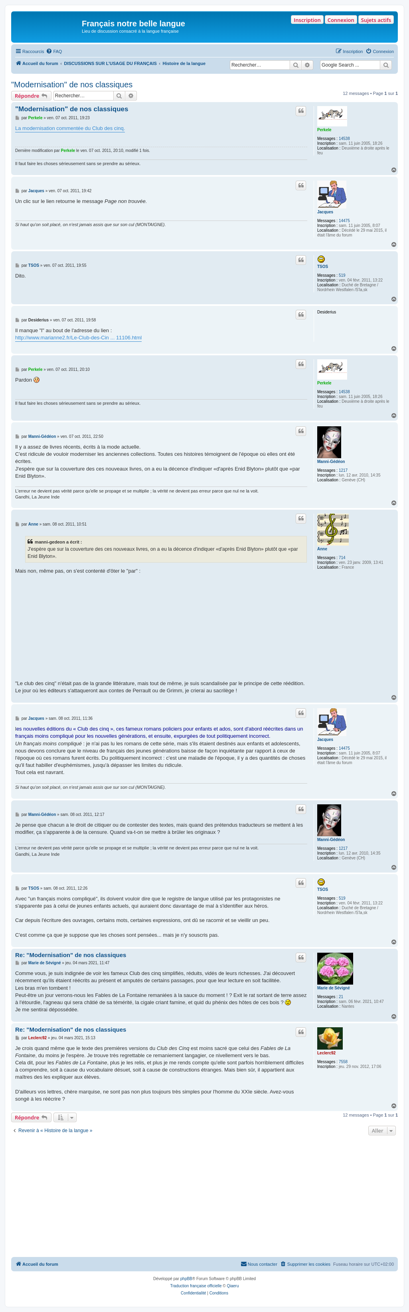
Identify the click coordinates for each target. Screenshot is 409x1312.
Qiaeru (233, 1286)
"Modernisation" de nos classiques (71, 84)
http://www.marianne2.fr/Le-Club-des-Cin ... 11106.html (78, 338)
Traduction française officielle (196, 1286)
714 (342, 558)
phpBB (186, 1279)
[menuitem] (54, 51)
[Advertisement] (204, 1197)
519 (342, 275)
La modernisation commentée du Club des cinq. (70, 128)
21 (341, 997)
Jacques (325, 212)
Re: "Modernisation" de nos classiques (70, 954)
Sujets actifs (376, 20)
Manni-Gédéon (331, 461)
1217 (343, 470)
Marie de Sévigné (333, 988)
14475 (344, 221)
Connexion (341, 20)
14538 (344, 138)
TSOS (322, 266)
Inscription (307, 20)
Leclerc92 (326, 1053)
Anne (322, 549)
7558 (343, 1062)
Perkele (324, 130)
